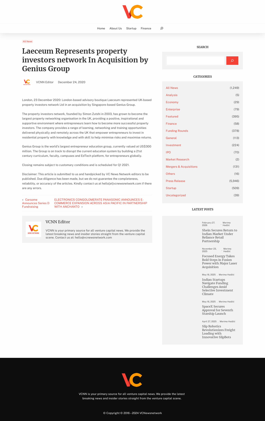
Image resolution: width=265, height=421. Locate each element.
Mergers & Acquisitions (192, 166)
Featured (182, 116)
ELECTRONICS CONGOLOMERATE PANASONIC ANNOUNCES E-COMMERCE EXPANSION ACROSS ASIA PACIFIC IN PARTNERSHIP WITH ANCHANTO (107, 198)
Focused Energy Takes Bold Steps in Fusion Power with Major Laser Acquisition (217, 259)
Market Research (188, 159)
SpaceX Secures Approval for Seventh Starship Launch (215, 305)
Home (101, 28)
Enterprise (183, 109)
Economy (182, 102)
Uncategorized (186, 195)
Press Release (186, 181)
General (181, 138)
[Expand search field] (162, 28)
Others (181, 174)
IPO (178, 152)
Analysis (182, 95)
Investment (184, 145)
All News (27, 41)
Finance (181, 123)
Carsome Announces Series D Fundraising (35, 198)
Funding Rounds (187, 131)
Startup (181, 188)
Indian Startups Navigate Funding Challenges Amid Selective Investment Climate (218, 283)
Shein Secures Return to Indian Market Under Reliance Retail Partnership (217, 233)
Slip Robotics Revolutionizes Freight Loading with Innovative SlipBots (217, 327)
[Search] (232, 60)
